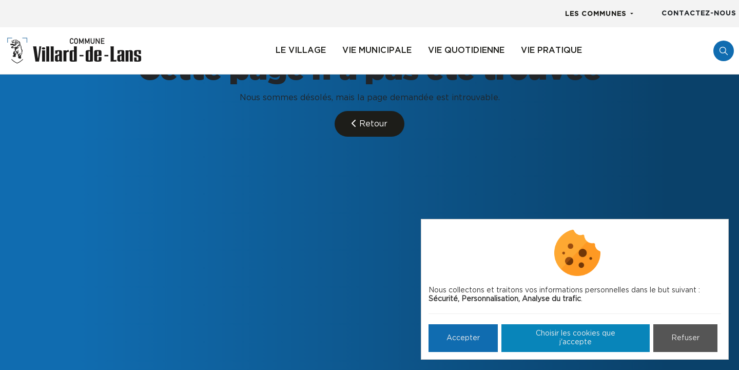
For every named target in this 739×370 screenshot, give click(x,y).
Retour (369, 123)
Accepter (463, 338)
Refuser (685, 338)
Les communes (597, 14)
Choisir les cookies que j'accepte (575, 338)
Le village (301, 50)
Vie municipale (377, 50)
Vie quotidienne (466, 50)
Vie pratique (551, 50)
